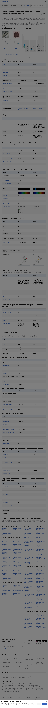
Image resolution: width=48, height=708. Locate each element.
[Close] (46, 701)
